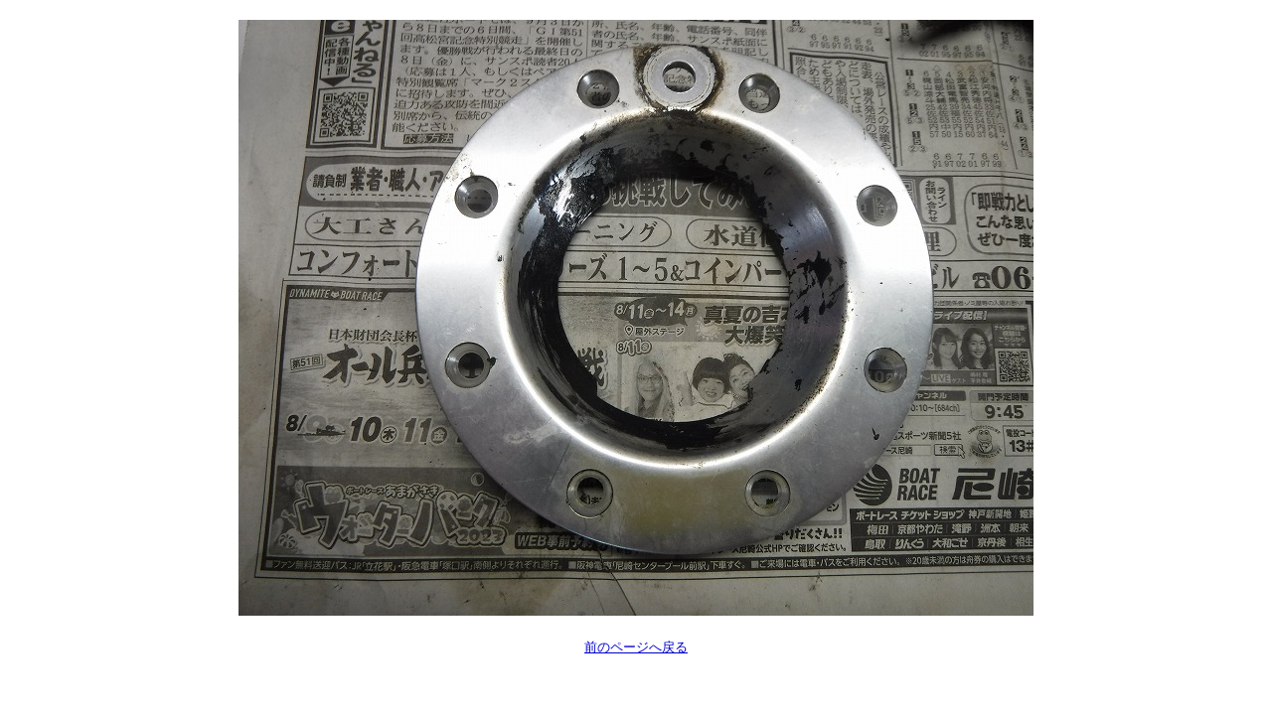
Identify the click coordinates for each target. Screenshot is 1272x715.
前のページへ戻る (636, 647)
